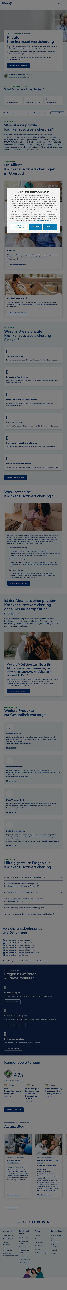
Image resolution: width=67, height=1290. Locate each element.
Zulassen (50, 227)
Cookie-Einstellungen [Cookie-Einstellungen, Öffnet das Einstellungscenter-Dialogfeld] (19, 227)
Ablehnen (35, 227)
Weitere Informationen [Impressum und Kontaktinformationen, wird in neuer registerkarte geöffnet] (44, 220)
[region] (33, 210)
